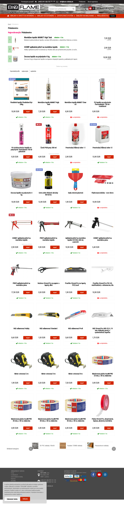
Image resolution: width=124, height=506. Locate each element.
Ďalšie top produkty (61, 71)
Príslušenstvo (103, 16)
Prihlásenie (82, 2)
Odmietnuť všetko (12, 499)
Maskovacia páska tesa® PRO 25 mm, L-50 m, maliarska (102, 381)
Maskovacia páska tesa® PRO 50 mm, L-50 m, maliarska (75, 426)
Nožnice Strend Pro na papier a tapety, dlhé (48, 290)
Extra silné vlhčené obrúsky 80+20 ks (48, 199)
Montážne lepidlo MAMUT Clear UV (75, 108)
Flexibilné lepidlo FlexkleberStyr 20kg (21, 108)
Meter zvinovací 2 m (21, 380)
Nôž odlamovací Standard (48, 334)
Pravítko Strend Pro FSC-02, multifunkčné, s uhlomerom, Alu (102, 290)
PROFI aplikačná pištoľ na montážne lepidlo (48, 244)
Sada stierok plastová (75, 198)
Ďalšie (113, 16)
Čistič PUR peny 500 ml (48, 152)
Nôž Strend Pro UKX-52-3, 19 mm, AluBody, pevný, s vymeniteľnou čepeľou (103, 336)
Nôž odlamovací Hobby (21, 334)
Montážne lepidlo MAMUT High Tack (48, 108)
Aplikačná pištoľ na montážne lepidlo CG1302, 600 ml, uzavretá (75, 245)
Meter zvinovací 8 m (75, 380)
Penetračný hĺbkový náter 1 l (75, 152)
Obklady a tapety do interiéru (22, 16)
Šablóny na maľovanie (85, 16)
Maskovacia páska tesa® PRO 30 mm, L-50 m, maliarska (21, 426)
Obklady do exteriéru (45, 16)
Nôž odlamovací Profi (75, 334)
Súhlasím (25, 499)
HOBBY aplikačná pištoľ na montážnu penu (102, 244)
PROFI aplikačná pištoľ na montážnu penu (21, 290)
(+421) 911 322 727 (48, 2)
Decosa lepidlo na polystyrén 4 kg (21, 199)
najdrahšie (33, 75)
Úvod (9, 24)
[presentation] (31, 455)
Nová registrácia (93, 2)
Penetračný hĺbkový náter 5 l (102, 152)
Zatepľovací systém (65, 16)
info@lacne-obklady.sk (65, 2)
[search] (73, 9)
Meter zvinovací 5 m (48, 380)
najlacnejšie (25, 75)
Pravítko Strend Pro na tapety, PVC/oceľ (75, 290)
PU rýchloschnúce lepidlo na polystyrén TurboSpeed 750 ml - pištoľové (21, 154)
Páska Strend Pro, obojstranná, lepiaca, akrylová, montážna (102, 426)
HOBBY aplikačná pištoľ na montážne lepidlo (21, 244)
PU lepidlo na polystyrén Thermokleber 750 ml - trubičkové (102, 109)
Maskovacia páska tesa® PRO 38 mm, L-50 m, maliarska (48, 426)
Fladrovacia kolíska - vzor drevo (102, 198)
